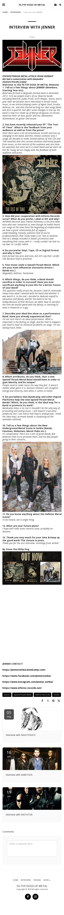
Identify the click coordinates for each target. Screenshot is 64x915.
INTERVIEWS (15, 12)
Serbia (56, 694)
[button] (3, 4)
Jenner (7, 694)
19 (9, 793)
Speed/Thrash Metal (22, 694)
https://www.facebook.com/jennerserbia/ (26, 675)
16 (9, 753)
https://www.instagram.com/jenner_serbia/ (27, 681)
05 (9, 714)
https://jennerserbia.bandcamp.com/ (24, 669)
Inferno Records (42, 694)
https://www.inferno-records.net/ (22, 687)
